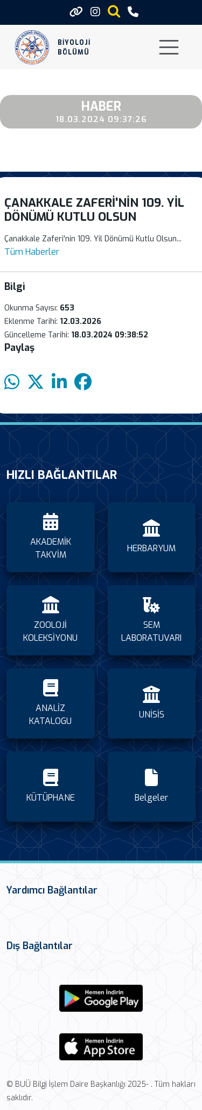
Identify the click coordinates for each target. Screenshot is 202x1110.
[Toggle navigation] (168, 47)
